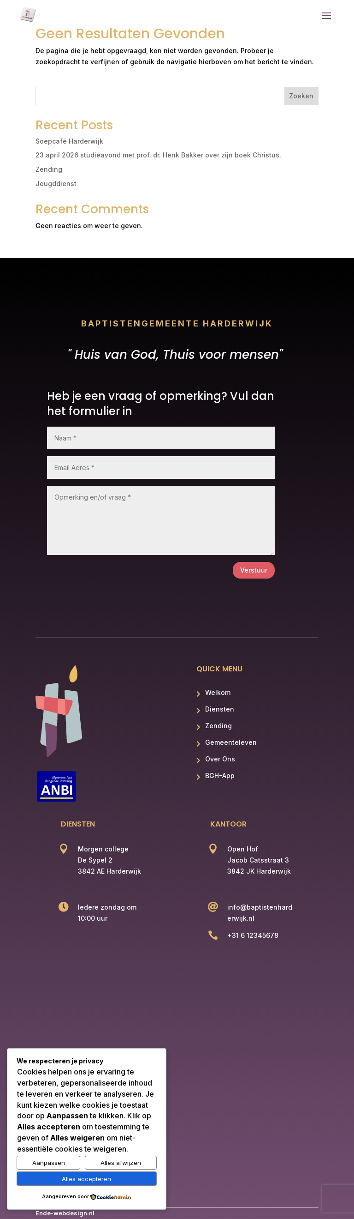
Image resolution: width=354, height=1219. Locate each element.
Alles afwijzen (120, 1162)
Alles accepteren (86, 1179)
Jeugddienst (56, 183)
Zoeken (301, 96)
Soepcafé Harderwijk (69, 141)
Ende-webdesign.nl (64, 1213)
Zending (48, 169)
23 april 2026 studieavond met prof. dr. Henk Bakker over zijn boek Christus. (158, 155)
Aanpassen (48, 1162)
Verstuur (253, 570)
